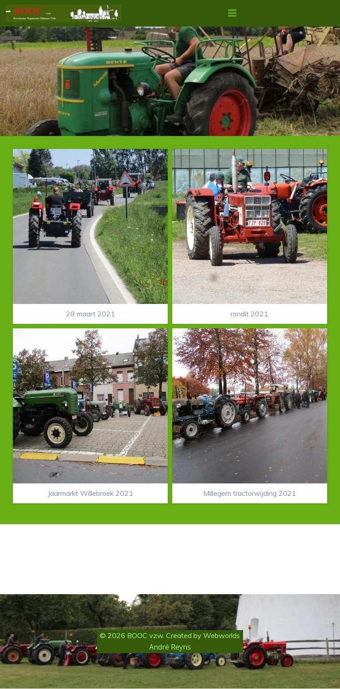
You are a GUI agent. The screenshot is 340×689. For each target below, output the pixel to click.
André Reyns (170, 648)
